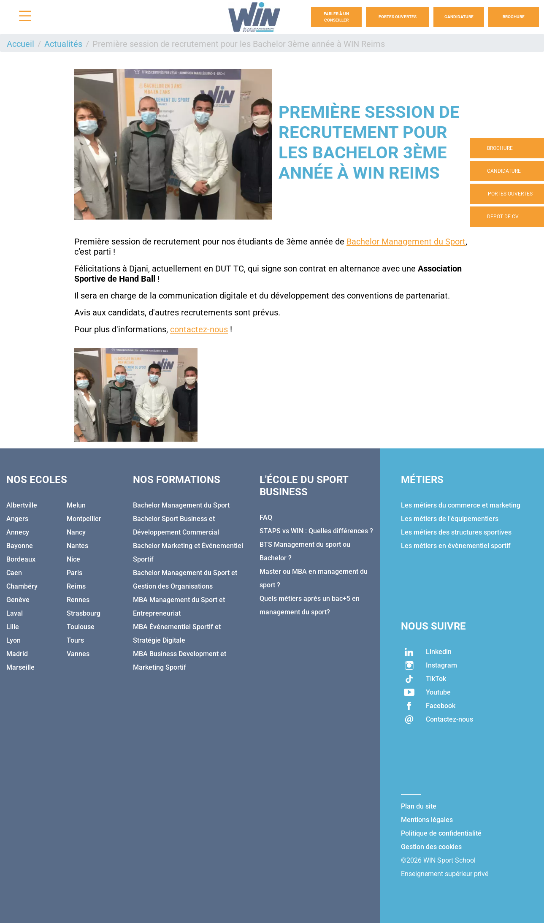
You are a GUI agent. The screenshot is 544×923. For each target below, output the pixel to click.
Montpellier (84, 519)
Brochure (514, 16)
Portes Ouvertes (398, 16)
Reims (76, 586)
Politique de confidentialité (441, 833)
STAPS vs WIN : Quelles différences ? (316, 531)
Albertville (21, 505)
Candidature (459, 16)
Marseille (20, 667)
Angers (17, 519)
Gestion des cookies (431, 847)
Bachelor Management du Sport (406, 241)
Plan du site (418, 806)
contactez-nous (199, 329)
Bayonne (19, 546)
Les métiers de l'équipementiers (449, 519)
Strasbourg (83, 613)
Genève (18, 600)
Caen (14, 573)
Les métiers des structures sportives (456, 532)
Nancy (76, 532)
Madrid (17, 654)
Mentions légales (427, 820)
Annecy (17, 532)
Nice (73, 559)
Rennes (78, 600)
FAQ (266, 517)
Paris (74, 573)
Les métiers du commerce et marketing (460, 505)
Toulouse (81, 627)
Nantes (77, 546)
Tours (75, 640)
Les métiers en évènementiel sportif (456, 546)
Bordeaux (20, 559)
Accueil (20, 44)
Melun (76, 505)
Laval (14, 613)
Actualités (63, 44)
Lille (12, 627)
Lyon (13, 640)
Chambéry (22, 586)
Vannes (78, 654)
